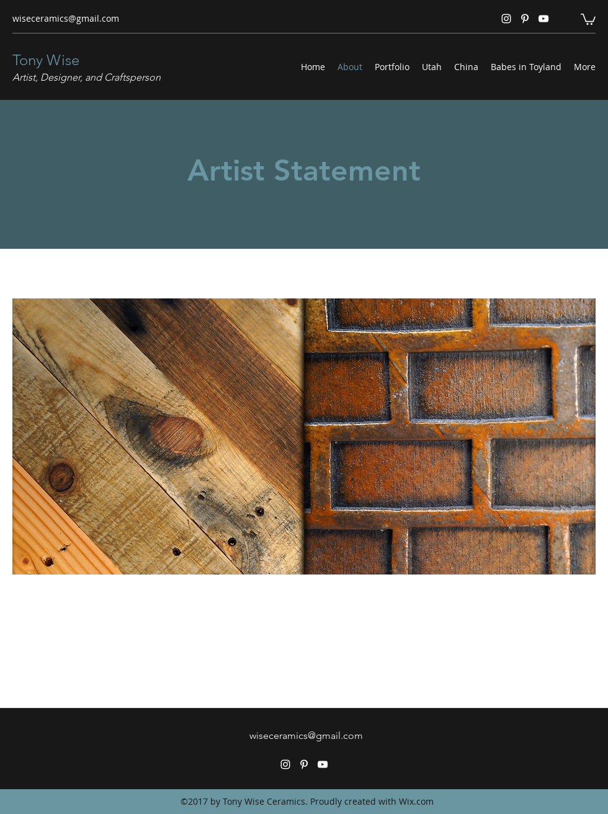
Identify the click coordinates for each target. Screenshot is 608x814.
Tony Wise (45, 60)
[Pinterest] (525, 18)
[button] (588, 18)
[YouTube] (543, 18)
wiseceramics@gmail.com (65, 18)
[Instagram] (506, 18)
